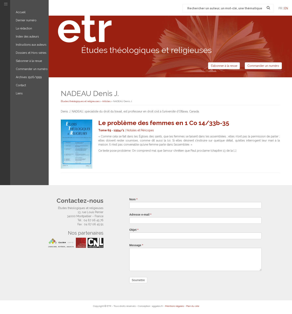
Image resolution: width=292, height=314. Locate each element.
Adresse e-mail (140, 214)
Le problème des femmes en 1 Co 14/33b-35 (163, 122)
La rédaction (24, 28)
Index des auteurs (27, 36)
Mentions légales (174, 306)
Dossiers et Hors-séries (31, 52)
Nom (133, 199)
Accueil (21, 12)
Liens (19, 93)
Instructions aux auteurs (31, 44)
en (286, 8)
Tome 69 (104, 130)
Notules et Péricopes (140, 130)
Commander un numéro (32, 69)
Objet (133, 229)
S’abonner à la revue (29, 61)
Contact (21, 85)
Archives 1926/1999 (29, 77)
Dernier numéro (26, 20)
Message (136, 245)
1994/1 (119, 130)
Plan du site (192, 306)
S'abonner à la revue (224, 65)
